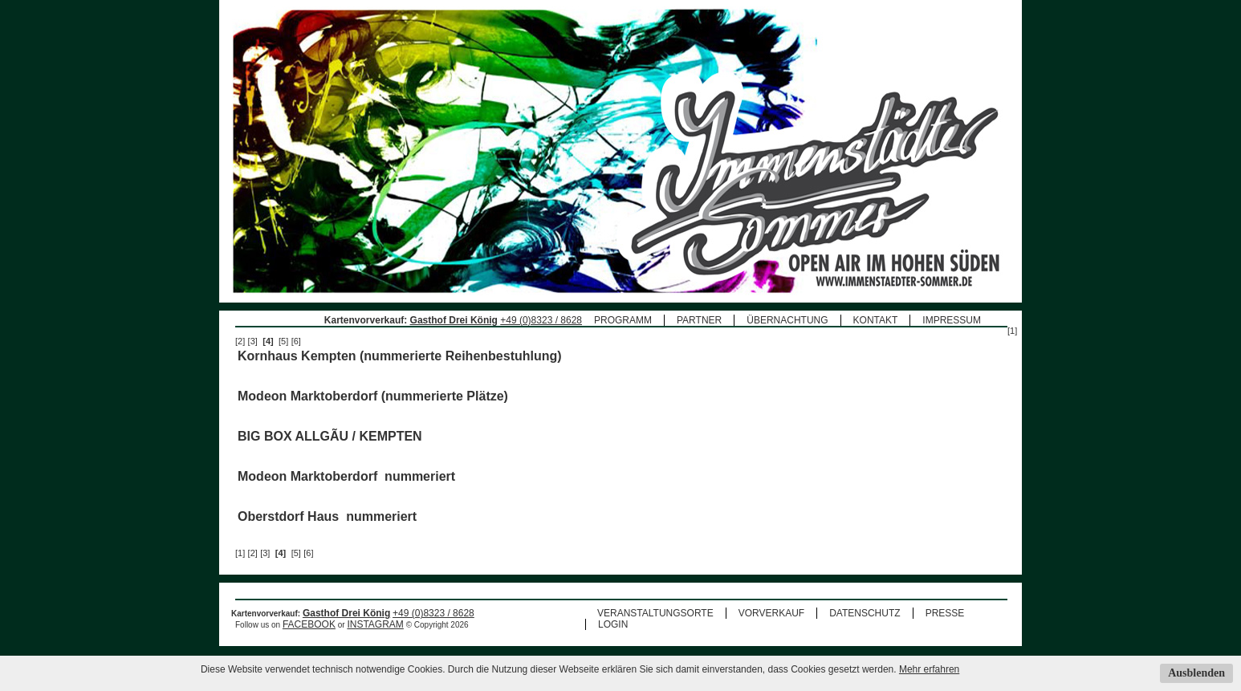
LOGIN (613, 624)
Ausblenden (1196, 673)
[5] (283, 341)
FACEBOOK (309, 624)
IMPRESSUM (951, 320)
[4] (268, 341)
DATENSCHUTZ (864, 613)
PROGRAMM (623, 320)
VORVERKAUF (771, 613)
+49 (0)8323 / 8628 (541, 320)
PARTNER (699, 320)
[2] (240, 341)
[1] (1012, 330)
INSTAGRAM (375, 624)
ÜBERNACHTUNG (787, 320)
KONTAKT (875, 320)
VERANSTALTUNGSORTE (655, 613)
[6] (296, 341)
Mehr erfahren (929, 669)
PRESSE (945, 613)
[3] (253, 341)
